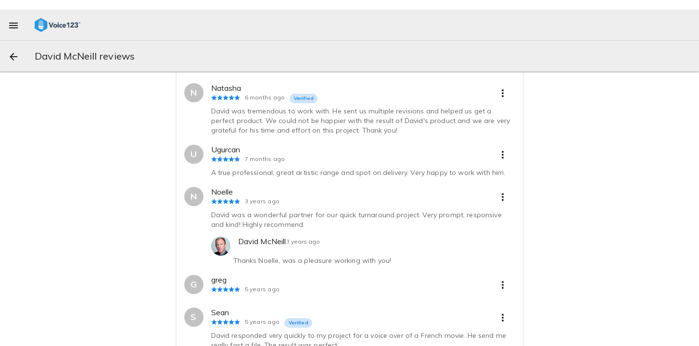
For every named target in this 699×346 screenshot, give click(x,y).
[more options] (502, 92)
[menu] (13, 25)
